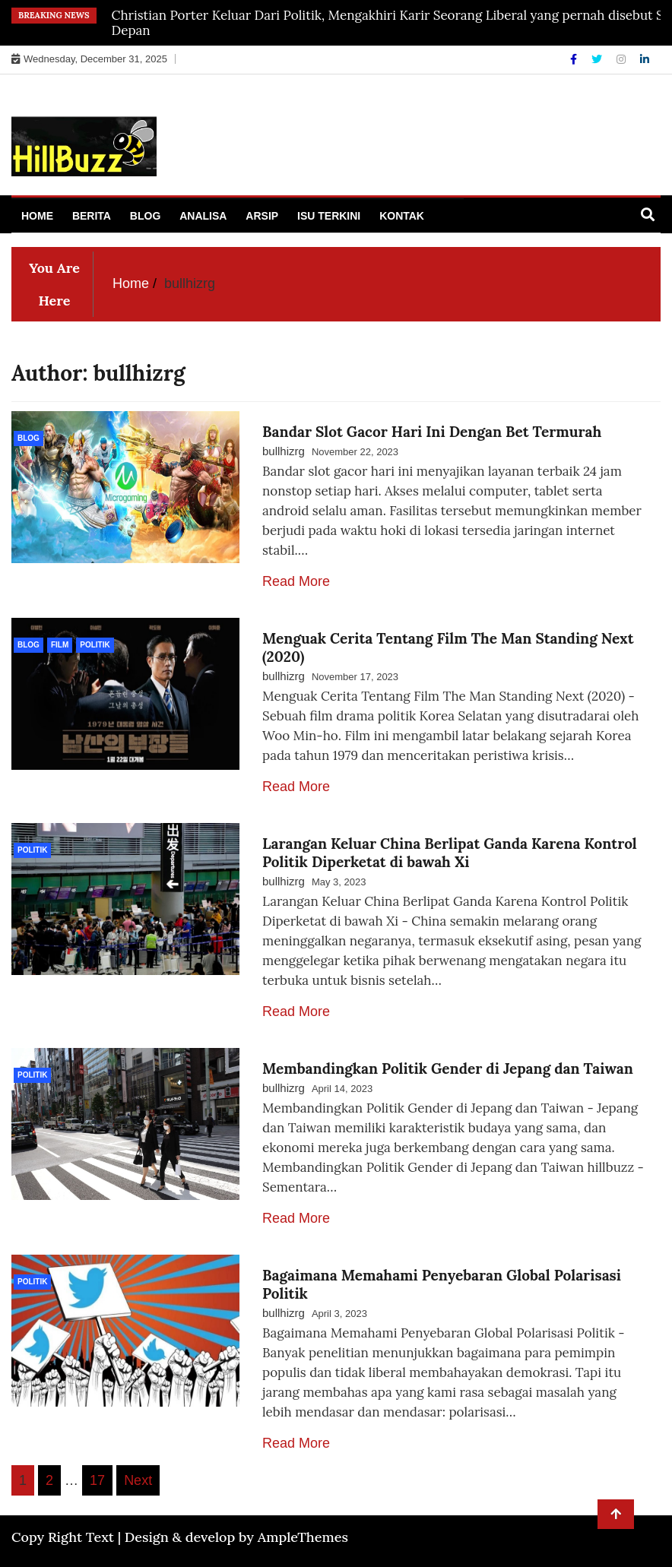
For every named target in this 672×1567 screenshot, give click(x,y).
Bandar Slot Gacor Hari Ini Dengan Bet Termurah (431, 432)
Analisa (203, 216)
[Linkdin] (644, 59)
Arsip (262, 216)
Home (37, 216)
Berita (91, 216)
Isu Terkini (328, 216)
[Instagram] (623, 59)
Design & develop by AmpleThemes (236, 1537)
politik (94, 645)
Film (59, 645)
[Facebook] (575, 59)
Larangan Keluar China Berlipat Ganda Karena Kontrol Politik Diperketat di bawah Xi (449, 852)
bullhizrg (283, 451)
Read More (296, 581)
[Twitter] (598, 59)
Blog (145, 216)
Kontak (401, 216)
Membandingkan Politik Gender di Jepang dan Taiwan (447, 1068)
